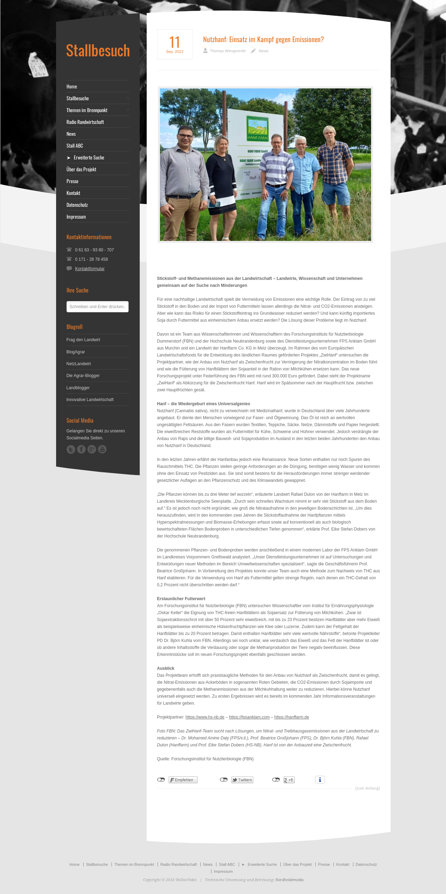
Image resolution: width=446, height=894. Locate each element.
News (264, 51)
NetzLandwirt (79, 363)
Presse (72, 181)
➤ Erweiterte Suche (85, 157)
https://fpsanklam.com (249, 717)
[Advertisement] (268, 259)
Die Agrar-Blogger (83, 375)
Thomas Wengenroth (228, 51)
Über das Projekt (81, 169)
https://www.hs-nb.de (205, 717)
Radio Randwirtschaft (85, 121)
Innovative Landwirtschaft (90, 399)
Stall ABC (75, 145)
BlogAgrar (76, 352)
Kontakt (73, 192)
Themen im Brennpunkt (87, 110)
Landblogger (78, 387)
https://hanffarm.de (291, 717)
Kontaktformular (90, 268)
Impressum (76, 216)
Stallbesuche (78, 98)
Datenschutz (77, 204)
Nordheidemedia (289, 880)
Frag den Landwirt (83, 339)
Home (72, 86)
